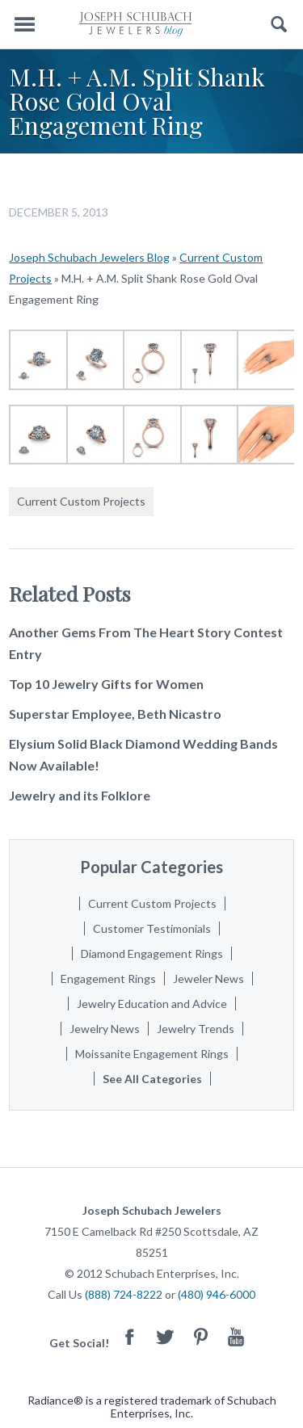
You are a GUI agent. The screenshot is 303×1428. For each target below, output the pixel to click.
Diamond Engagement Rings (152, 953)
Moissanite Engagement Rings (152, 1053)
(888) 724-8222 (123, 1294)
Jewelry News (104, 1028)
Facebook (129, 1336)
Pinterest (200, 1336)
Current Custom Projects (81, 501)
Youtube (236, 1336)
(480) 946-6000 (216, 1294)
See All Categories (152, 1079)
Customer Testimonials (152, 928)
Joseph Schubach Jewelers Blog (89, 257)
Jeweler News (208, 978)
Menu (24, 25)
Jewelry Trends (195, 1028)
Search (279, 25)
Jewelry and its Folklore (79, 795)
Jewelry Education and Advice (152, 1003)
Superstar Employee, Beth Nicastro (115, 713)
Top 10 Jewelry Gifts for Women (106, 683)
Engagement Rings (108, 978)
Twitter (165, 1336)
